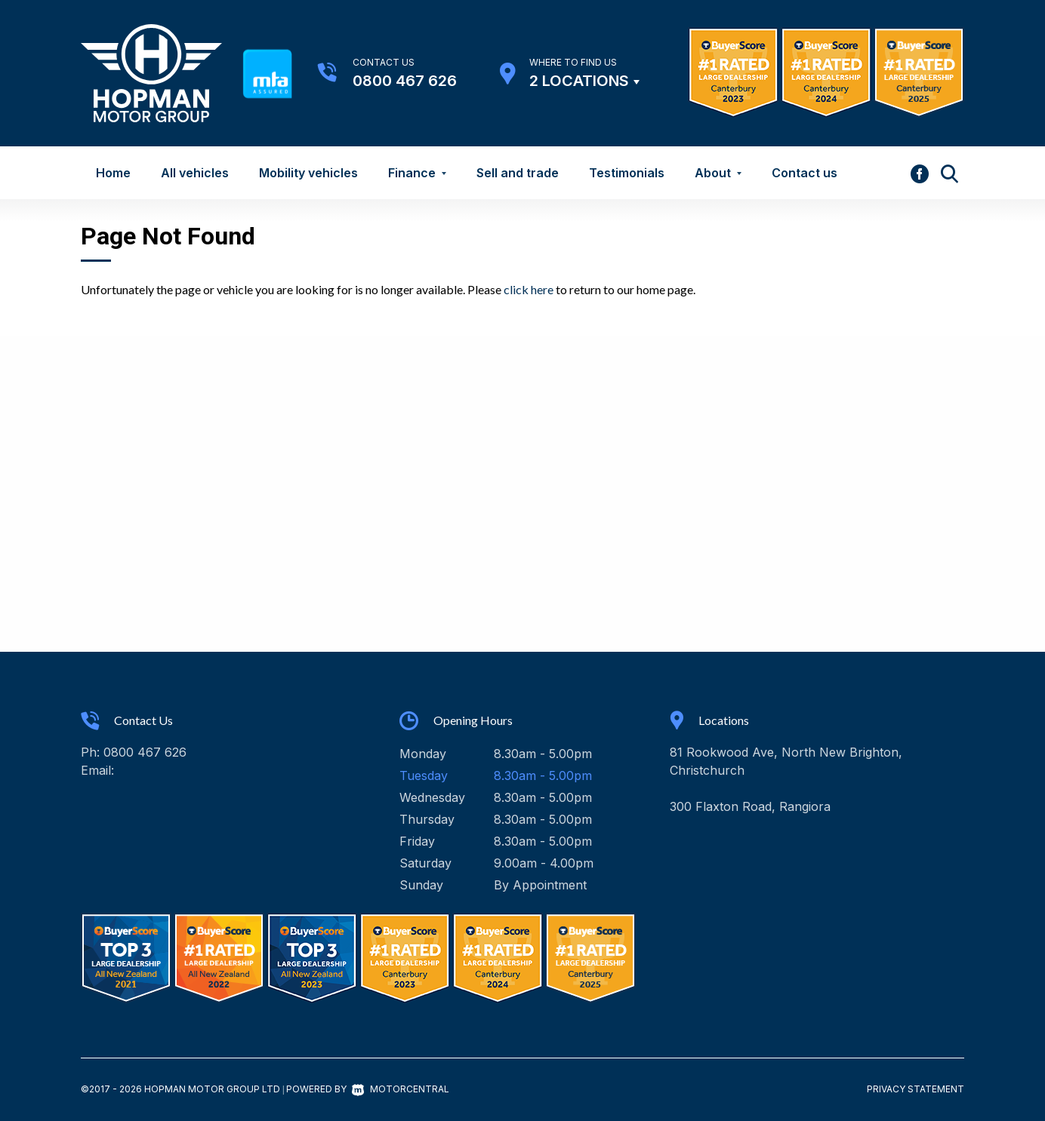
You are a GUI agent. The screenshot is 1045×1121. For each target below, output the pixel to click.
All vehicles (195, 172)
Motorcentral (400, 1089)
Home (113, 172)
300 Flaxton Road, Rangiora (750, 806)
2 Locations (579, 81)
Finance (417, 172)
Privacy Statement (915, 1089)
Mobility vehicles (308, 172)
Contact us (804, 172)
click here (528, 289)
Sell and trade (517, 172)
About (718, 172)
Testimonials (626, 172)
